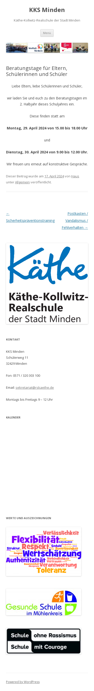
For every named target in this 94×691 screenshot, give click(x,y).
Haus (75, 176)
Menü (47, 33)
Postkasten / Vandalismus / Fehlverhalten (75, 220)
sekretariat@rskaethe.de (35, 387)
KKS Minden (47, 10)
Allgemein (22, 182)
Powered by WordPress (23, 682)
